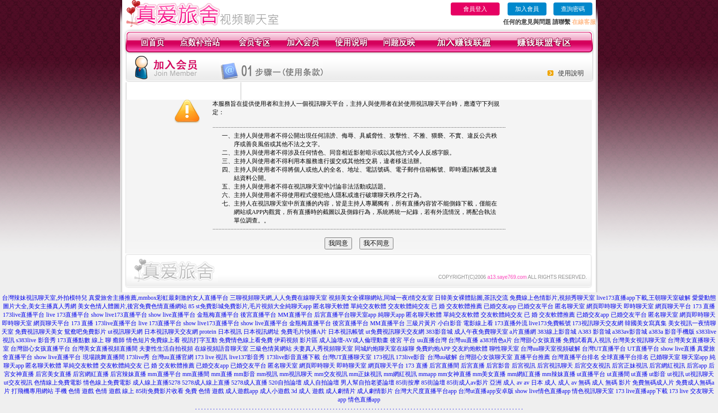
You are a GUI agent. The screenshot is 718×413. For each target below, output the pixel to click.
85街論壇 (433, 382)
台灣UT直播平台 (604, 348)
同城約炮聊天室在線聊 (384, 348)
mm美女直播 (489, 374)
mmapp (427, 374)
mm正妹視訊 (365, 374)
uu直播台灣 (432, 340)
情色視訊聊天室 (593, 391)
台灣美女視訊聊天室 (639, 340)
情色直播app (364, 399)
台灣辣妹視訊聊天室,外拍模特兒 (44, 297)
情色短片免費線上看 (153, 340)
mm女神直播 (454, 374)
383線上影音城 (557, 331)
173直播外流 (511, 323)
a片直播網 (523, 331)
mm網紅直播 (523, 374)
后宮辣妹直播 (128, 374)
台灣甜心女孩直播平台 (40, 348)
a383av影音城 (630, 331)
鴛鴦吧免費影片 (85, 331)
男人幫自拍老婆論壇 (367, 382)
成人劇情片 (341, 391)
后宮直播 (473, 365)
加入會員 (527, 8)
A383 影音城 (594, 331)
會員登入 (475, 8)
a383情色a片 (496, 340)
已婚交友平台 (535, 306)
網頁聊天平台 (673, 306)
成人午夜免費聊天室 (481, 331)
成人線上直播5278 (156, 382)
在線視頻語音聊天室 (221, 348)
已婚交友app (500, 306)
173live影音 (411, 357)
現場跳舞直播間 (104, 357)
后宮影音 (498, 365)
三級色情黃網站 (271, 348)
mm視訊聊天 (296, 374)
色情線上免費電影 (58, 382)
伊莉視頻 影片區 (296, 340)
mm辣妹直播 (558, 374)
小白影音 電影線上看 (465, 323)
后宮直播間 (444, 365)
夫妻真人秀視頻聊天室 (323, 348)
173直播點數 (73, 340)
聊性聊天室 (504, 348)
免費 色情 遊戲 (204, 391)
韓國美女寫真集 (646, 323)
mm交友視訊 (331, 374)
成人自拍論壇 (321, 382)
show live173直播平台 (119, 314)
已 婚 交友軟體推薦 (456, 306)
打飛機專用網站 (32, 391)
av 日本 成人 (540, 382)
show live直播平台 (172, 314)
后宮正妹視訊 (630, 365)
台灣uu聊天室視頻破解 (550, 348)
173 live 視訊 (211, 357)
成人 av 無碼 (574, 382)
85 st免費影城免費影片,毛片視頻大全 (236, 306)
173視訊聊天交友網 (597, 323)
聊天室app (363, 314)
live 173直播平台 (67, 314)
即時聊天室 (639, 306)
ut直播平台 (591, 374)
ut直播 (639, 374)
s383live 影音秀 (36, 340)
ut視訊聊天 (700, 374)
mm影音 (244, 374)
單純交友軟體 (368, 306)
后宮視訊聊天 (555, 365)
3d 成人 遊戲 (307, 391)
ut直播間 (618, 374)
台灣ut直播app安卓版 (486, 391)
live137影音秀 (247, 357)
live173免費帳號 (550, 323)
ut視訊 (675, 374)
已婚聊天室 (665, 357)
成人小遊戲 (275, 391)
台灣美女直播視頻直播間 (105, 348)
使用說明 (571, 73)
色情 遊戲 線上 (114, 391)
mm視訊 (267, 374)
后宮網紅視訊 (667, 365)
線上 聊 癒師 (108, 340)
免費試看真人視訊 (587, 340)
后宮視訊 (524, 365)
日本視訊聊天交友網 (171, 331)
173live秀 (138, 357)
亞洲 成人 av (506, 382)
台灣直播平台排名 (575, 357)
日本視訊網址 (261, 331)
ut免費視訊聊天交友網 (394, 331)
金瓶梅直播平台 (218, 314)
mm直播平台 (164, 374)
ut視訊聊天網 (125, 331)
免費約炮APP (433, 348)
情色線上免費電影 (107, 382)
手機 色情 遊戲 (74, 391)
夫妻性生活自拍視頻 (166, 348)
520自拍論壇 (285, 382)
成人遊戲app (241, 391)
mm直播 (221, 374)
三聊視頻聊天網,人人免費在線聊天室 (278, 297)
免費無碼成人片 (653, 382)
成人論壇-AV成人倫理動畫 (354, 340)
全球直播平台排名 (625, 357)
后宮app (697, 365)
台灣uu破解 (442, 357)
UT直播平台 (643, 348)
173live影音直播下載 (294, 357)
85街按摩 (408, 382)
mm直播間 (196, 374)
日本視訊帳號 (346, 331)
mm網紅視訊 (400, 374)
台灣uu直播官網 (172, 357)
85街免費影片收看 (159, 391)
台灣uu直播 (463, 340)
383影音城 (439, 331)
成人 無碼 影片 (611, 382)
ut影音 (657, 374)
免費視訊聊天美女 (39, 331)
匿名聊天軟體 (331, 306)
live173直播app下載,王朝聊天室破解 (643, 297)
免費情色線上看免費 (246, 340)
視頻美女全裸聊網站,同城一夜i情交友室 (381, 297)
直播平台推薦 (532, 357)
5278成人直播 (249, 382)
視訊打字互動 (199, 340)
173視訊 (383, 357)
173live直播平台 (23, 314)
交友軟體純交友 (409, 306)
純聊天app (298, 306)
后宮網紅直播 (91, 374)
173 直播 (704, 306)
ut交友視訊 (18, 382)
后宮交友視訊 (592, 365)
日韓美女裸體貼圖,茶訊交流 (471, 297)
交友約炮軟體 (470, 348)
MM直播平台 (295, 314)
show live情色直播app (543, 391)
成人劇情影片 (375, 391)
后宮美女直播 (53, 374)
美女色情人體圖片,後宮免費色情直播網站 (132, 306)
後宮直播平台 (258, 314)
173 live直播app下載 (641, 391)
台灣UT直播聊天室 (347, 357)
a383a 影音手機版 (672, 331)
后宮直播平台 (332, 314)
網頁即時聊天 (604, 306)
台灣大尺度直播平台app (425, 391)
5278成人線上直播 (206, 382)
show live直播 (678, 348)
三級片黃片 (421, 323)
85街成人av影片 (467, 382)
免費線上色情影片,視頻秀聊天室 (552, 297)
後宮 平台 (402, 340)
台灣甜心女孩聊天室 (486, 357)
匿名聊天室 (570, 306)
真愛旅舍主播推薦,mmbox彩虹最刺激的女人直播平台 (158, 297)
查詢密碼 (573, 8)
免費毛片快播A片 (304, 331)
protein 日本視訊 (220, 331)
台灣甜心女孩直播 (537, 340)
